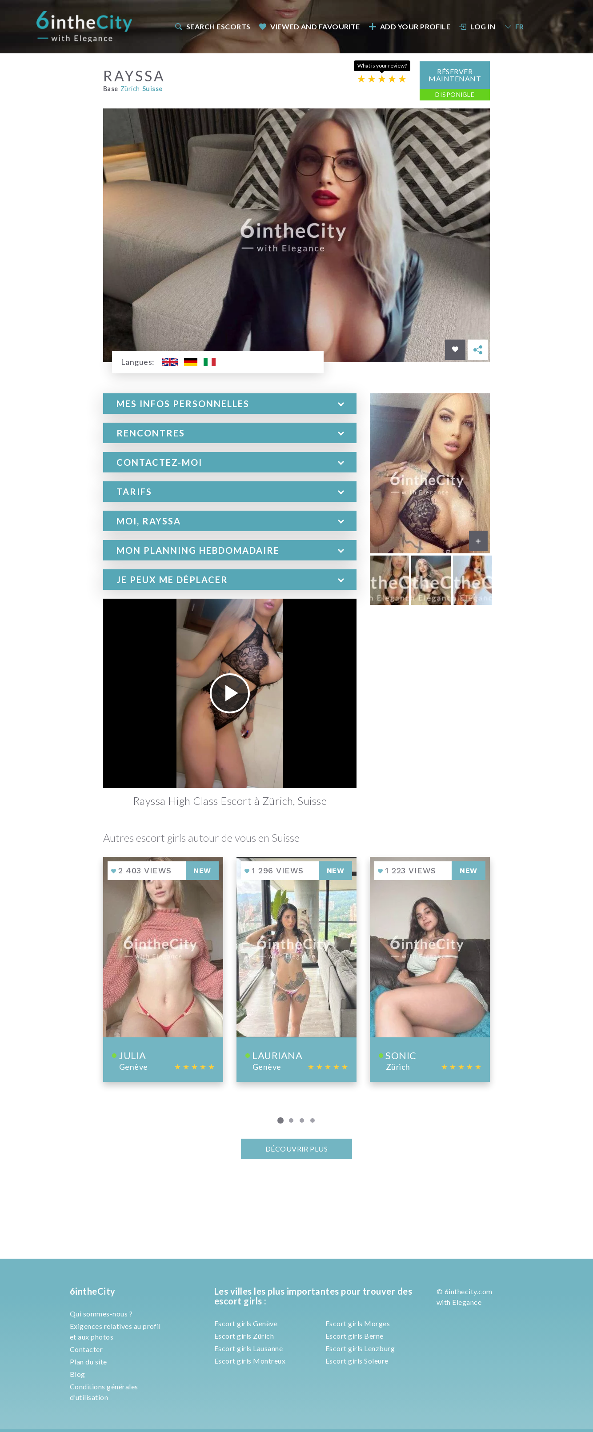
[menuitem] (212, 26)
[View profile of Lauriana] (296, 969)
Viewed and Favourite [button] (309, 26)
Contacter (86, 1349)
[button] (230, 403)
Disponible (454, 94)
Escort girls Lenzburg (360, 1348)
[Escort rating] (381, 79)
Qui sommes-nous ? (101, 1313)
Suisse (152, 88)
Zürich (130, 88)
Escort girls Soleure (357, 1360)
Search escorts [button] (212, 26)
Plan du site (88, 1361)
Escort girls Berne (354, 1336)
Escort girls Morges (357, 1323)
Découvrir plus (296, 1148)
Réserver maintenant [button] (455, 75)
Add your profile (409, 26)
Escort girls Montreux (249, 1360)
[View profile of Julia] (163, 969)
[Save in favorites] (455, 350)
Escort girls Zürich (244, 1336)
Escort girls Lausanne (248, 1348)
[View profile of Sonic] (430, 969)
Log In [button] (477, 26)
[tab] (230, 403)
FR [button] (514, 26)
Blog (77, 1374)
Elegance (466, 1302)
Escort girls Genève (245, 1323)
